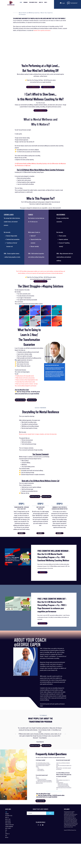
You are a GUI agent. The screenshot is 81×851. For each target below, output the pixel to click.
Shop (6, 835)
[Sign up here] (42, 572)
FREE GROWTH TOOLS (8, 815)
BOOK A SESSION (8, 822)
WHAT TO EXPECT (8, 828)
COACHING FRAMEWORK (9, 826)
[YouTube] (42, 825)
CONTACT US (7, 833)
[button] (21, 533)
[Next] (65, 734)
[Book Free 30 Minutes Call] (33, 87)
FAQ (5, 831)
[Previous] (15, 734)
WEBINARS (7, 813)
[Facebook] (38, 825)
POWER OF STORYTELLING (9, 824)
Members (6, 837)
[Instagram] (40, 825)
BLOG (6, 830)
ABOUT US (7, 817)
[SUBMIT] (50, 813)
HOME (6, 812)
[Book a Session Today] (46, 745)
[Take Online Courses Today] (20, 400)
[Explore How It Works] (48, 87)
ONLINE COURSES (8, 821)
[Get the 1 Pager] (42, 623)
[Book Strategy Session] (32, 400)
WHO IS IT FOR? (7, 819)
